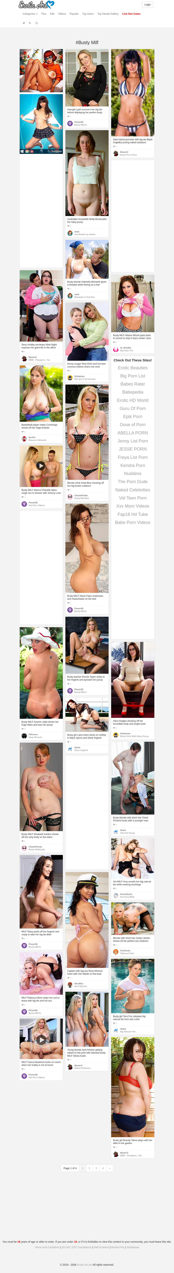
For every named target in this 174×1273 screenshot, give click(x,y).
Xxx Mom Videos (132, 506)
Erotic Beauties (133, 367)
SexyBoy (78, 983)
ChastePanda (81, 495)
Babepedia (132, 392)
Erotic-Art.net (84, 1264)
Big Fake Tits (126, 350)
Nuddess (132, 473)
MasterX (124, 152)
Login (147, 4)
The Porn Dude (133, 481)
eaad (76, 232)
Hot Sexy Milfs (127, 897)
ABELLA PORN (133, 432)
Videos (62, 13)
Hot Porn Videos (37, 505)
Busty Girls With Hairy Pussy (134, 736)
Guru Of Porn (133, 408)
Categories (30, 13)
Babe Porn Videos (132, 522)
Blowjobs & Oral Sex (84, 297)
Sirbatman (79, 376)
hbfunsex (33, 734)
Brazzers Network (37, 440)
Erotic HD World (133, 400)
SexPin (32, 437)
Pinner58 (78, 122)
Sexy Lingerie (81, 750)
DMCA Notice (101, 1247)
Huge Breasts (35, 737)
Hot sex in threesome (85, 379)
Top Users (88, 13)
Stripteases (132, 1247)
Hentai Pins (117, 1247)
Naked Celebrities (132, 489)
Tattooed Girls (127, 953)
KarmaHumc (126, 894)
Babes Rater (133, 383)
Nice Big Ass (80, 986)
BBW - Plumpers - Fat (39, 360)
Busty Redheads (37, 849)
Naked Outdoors (82, 1068)
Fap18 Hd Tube (133, 514)
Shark (77, 747)
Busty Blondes (81, 498)
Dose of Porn (133, 424)
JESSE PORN (133, 449)
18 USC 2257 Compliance (77, 1247)
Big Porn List (132, 375)
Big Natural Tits (128, 1032)
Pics (43, 13)
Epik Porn (132, 416)
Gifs (52, 13)
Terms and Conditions (47, 1247)
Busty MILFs (80, 125)
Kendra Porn (132, 465)
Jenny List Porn (133, 440)
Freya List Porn (133, 457)
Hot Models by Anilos (85, 234)
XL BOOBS (125, 348)
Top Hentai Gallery (108, 13)
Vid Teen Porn (133, 497)
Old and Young (127, 833)
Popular (74, 13)
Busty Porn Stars (128, 155)
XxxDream (125, 950)
